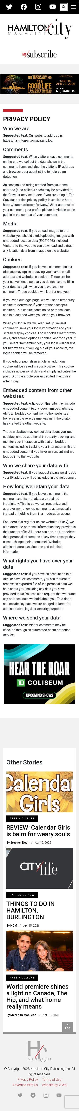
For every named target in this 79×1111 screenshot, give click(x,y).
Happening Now (22, 894)
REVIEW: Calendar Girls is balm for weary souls (38, 831)
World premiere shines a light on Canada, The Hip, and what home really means (37, 996)
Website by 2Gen (54, 1085)
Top (68, 1028)
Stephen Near (19, 842)
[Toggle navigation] (73, 7)
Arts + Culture (22, 818)
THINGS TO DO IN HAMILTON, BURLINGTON (30, 910)
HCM (13, 925)
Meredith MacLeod (23, 1015)
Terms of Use (51, 1080)
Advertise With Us (25, 1085)
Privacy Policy (28, 1080)
